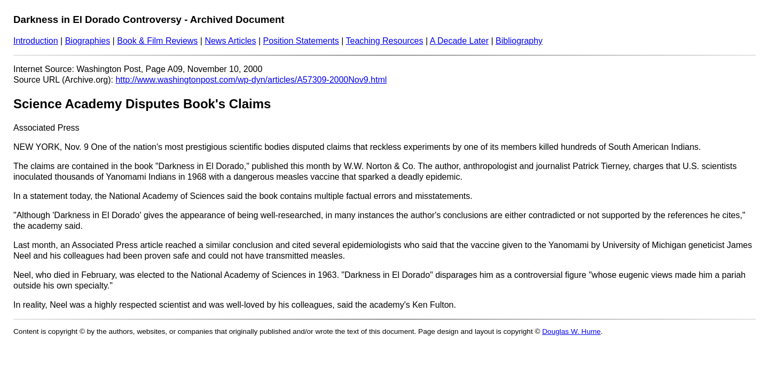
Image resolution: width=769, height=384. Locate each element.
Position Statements (301, 40)
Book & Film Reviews (157, 40)
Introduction (35, 40)
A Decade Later (459, 40)
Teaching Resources (384, 40)
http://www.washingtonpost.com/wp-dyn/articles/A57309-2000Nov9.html (251, 79)
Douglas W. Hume (571, 331)
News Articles (230, 40)
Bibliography (519, 40)
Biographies (88, 40)
